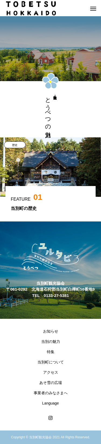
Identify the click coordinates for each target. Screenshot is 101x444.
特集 (50, 352)
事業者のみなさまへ (51, 393)
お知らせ (50, 331)
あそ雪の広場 (50, 382)
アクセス (50, 372)
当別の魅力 (50, 341)
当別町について (50, 362)
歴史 (15, 145)
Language (50, 403)
